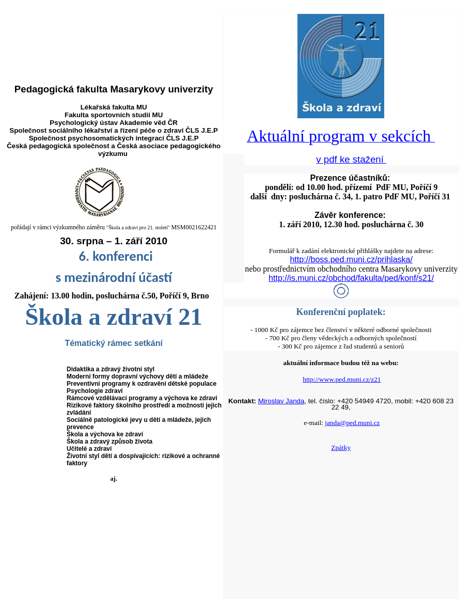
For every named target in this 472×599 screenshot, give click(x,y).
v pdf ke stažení (351, 159)
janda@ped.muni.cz (352, 423)
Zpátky (341, 447)
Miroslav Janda (281, 401)
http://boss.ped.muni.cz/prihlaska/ (351, 259)
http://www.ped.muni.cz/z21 (342, 379)
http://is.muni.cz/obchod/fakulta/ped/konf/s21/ (351, 278)
